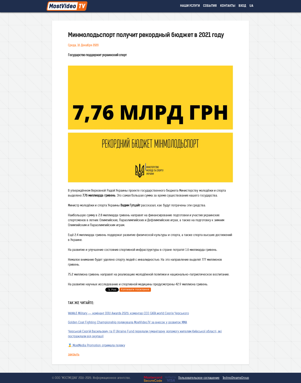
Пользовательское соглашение (198, 378)
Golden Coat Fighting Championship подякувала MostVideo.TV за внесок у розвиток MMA (127, 322)
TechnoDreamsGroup (236, 378)
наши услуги (190, 6)
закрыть (73, 354)
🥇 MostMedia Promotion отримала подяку (96, 345)
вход (242, 6)
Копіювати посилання (135, 289)
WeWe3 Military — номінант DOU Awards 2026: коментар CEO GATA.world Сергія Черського (128, 313)
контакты (227, 6)
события (210, 6)
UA (251, 6)
